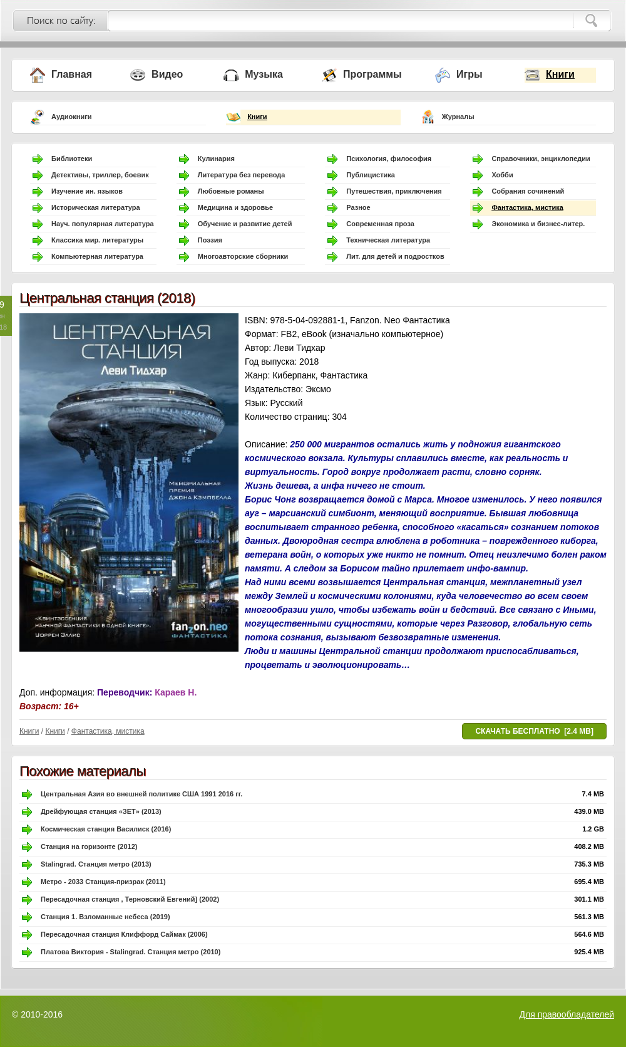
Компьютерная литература (97, 256)
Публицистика (370, 175)
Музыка (264, 74)
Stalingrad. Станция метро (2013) (96, 864)
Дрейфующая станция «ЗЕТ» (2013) (101, 811)
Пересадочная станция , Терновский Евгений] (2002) (130, 899)
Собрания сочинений (527, 191)
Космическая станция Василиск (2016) (106, 829)
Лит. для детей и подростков (395, 256)
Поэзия (210, 240)
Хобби (502, 175)
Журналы (458, 116)
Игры (469, 74)
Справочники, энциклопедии (540, 158)
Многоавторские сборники (243, 256)
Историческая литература (95, 207)
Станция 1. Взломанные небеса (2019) (105, 916)
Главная (71, 74)
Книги (560, 74)
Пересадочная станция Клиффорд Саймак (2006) (124, 934)
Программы (372, 74)
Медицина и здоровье (235, 207)
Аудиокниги (71, 116)
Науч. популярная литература (102, 223)
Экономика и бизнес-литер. (538, 223)
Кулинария (216, 158)
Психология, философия (388, 158)
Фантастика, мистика (527, 207)
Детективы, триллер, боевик (100, 175)
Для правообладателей (567, 1014)
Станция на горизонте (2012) (89, 846)
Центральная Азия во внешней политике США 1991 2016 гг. (141, 794)
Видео (167, 74)
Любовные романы (231, 191)
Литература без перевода (241, 175)
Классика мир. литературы (97, 240)
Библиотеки (71, 158)
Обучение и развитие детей (245, 223)
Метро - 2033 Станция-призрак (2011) (103, 881)
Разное (358, 207)
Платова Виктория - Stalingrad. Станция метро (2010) (130, 952)
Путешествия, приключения (393, 191)
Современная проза (380, 223)
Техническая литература (388, 240)
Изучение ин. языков (87, 191)
